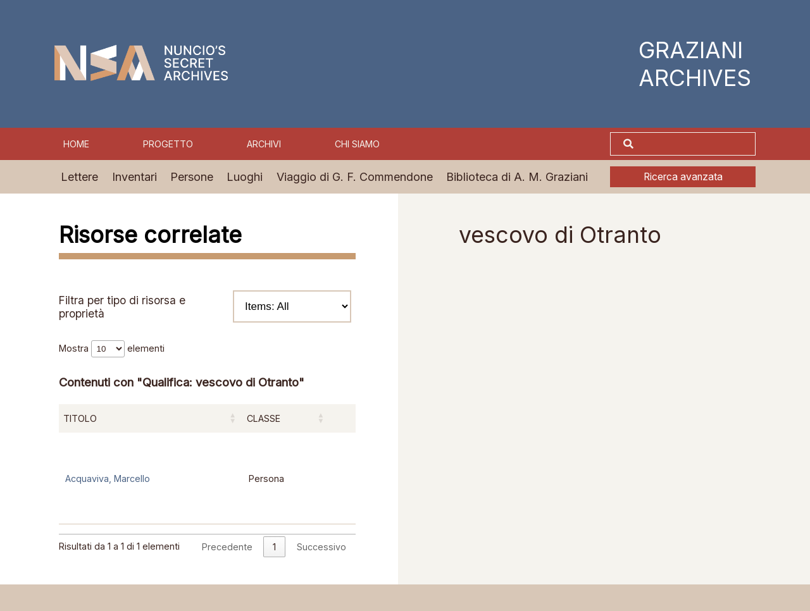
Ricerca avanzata (683, 177)
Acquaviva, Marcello (107, 478)
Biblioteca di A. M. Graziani (517, 176)
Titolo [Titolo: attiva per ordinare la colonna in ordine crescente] (80, 418)
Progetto (168, 144)
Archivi (264, 144)
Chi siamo (357, 144)
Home (76, 144)
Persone (191, 176)
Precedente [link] (227, 546)
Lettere (79, 176)
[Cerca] (696, 144)
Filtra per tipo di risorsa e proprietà (205, 306)
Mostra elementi (112, 348)
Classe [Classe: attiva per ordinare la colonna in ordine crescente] (263, 418)
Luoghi (245, 176)
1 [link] (274, 546)
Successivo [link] (321, 546)
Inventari (134, 176)
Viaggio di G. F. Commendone (355, 176)
